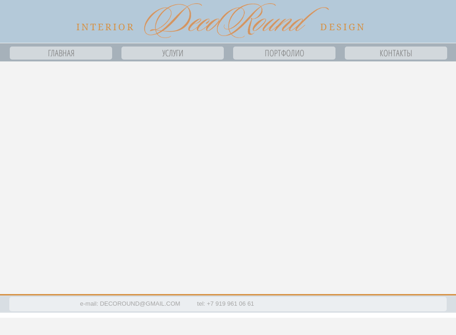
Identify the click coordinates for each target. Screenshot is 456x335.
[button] (228, 177)
